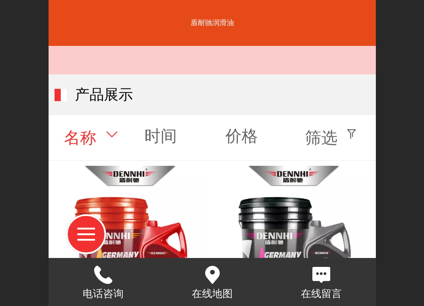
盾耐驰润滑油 (212, 23)
